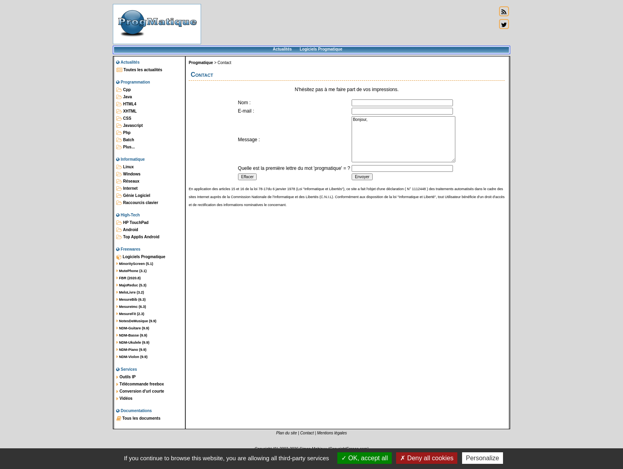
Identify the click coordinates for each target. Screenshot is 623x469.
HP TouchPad (132, 222)
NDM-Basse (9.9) (131, 335)
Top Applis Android (137, 237)
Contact (224, 62)
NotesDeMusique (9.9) (136, 321)
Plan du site (286, 433)
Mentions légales (332, 433)
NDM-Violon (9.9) (131, 357)
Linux (125, 167)
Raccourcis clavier (137, 202)
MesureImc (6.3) (131, 307)
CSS (123, 118)
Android (127, 230)
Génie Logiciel (133, 195)
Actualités (282, 49)
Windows (128, 174)
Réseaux (127, 181)
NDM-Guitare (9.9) (132, 328)
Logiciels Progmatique (321, 49)
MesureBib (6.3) (131, 300)
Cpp (123, 90)
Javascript (129, 125)
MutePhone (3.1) (131, 271)
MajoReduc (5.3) (131, 285)
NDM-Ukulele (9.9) (132, 342)
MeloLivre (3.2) (130, 292)
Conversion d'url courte (140, 391)
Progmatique (201, 62)
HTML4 (126, 104)
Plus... (125, 147)
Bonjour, (403, 139)
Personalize (482, 458)
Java (124, 97)
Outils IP (125, 377)
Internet (126, 188)
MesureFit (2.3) (130, 314)
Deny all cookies (426, 458)
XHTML (126, 111)
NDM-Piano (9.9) (131, 350)
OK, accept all (364, 458)
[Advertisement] (348, 24)
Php (123, 132)
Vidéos (124, 398)
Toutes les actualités (139, 70)
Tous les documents (138, 418)
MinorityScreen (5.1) (134, 264)
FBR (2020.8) (128, 278)
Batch (125, 140)
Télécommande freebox (140, 384)
